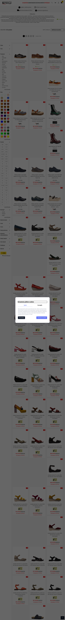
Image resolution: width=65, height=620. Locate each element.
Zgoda (25, 305)
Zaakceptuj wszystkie (41, 317)
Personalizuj (21, 317)
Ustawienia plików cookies (26, 302)
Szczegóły (40, 305)
